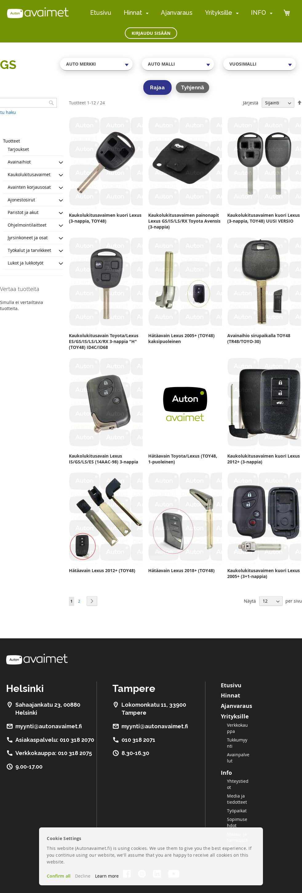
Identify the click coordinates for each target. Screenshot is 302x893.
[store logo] (38, 12)
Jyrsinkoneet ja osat (28, 237)
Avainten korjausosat (29, 187)
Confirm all (58, 876)
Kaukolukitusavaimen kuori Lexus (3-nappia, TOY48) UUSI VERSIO (263, 218)
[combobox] (96, 64)
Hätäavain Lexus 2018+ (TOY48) (181, 570)
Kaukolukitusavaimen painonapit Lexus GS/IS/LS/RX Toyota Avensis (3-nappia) (184, 221)
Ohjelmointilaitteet (27, 225)
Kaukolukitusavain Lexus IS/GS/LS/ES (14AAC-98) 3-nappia (103, 459)
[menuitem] (146, 13)
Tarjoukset (18, 149)
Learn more (107, 876)
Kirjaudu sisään (151, 33)
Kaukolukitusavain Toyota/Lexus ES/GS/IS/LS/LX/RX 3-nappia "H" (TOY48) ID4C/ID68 (103, 341)
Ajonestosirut (21, 200)
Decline (82, 876)
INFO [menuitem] (258, 12)
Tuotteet (11, 141)
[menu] (181, 13)
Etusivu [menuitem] (100, 12)
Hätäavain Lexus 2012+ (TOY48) (102, 570)
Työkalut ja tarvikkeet (29, 250)
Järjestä (250, 103)
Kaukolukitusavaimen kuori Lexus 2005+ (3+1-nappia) (263, 573)
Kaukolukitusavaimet (29, 174)
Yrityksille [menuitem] (218, 12)
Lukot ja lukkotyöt (25, 263)
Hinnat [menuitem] (133, 12)
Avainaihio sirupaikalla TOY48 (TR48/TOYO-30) (258, 338)
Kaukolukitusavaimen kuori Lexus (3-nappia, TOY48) (105, 218)
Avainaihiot (19, 162)
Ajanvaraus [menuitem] (177, 12)
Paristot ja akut (23, 212)
